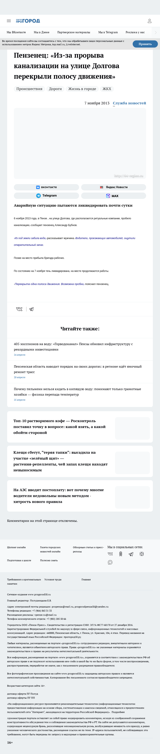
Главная (86, 579)
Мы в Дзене (41, 32)
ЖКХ (107, 88)
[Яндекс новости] (113, 187)
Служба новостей (129, 103)
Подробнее (118, 712)
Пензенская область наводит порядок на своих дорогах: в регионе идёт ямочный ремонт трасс (80, 372)
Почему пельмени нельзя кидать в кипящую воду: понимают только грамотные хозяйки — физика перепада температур (80, 395)
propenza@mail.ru (62, 606)
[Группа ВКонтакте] (46, 187)
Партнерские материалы (73, 32)
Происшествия (29, 88)
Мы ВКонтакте (16, 32)
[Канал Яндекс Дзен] (141, 554)
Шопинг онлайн (16, 547)
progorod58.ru (70, 643)
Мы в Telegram (108, 32)
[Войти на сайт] (149, 21)
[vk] (19, 309)
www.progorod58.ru (39, 594)
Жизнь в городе (82, 88)
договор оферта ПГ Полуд (22, 693)
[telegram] (33, 309)
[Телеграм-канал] (46, 196)
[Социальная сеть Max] (113, 196)
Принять (145, 44)
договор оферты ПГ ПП (21, 697)
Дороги (55, 88)
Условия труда (52, 579)
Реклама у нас (135, 32)
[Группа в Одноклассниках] (120, 554)
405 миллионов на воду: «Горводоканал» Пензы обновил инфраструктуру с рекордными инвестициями (80, 350)
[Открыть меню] (9, 21)
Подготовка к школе (19, 560)
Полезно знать (49, 560)
